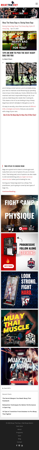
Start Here (19, 426)
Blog (19, 439)
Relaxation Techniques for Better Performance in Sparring (19, 406)
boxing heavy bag (8, 26)
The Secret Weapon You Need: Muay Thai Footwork (16, 399)
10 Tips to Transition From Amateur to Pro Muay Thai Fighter (19, 413)
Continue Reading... (9, 191)
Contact (19, 442)
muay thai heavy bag (21, 26)
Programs (19, 432)
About (19, 429)
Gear (19, 436)
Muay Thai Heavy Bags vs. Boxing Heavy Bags (17, 22)
